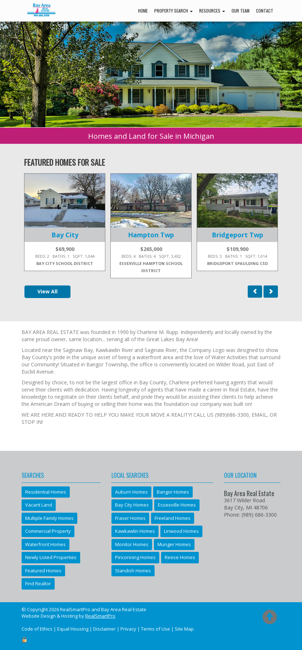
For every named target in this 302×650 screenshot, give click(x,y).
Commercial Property (48, 531)
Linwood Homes (181, 531)
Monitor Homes (131, 544)
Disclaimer (104, 629)
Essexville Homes (177, 505)
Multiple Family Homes (49, 518)
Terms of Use (155, 629)
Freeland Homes (173, 518)
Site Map (184, 629)
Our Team (241, 11)
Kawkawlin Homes (135, 531)
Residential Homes (45, 492)
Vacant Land (38, 505)
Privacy (128, 629)
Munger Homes (174, 544)
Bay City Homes (132, 505)
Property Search (173, 11)
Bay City (64, 234)
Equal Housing (72, 629)
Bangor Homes (173, 492)
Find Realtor (38, 583)
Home (143, 11)
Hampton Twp (151, 234)
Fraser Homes (130, 518)
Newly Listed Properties (51, 557)
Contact (264, 11)
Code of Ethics (37, 629)
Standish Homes (133, 570)
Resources (212, 11)
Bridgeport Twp (237, 234)
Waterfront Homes (45, 544)
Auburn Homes (131, 492)
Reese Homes (180, 557)
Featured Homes (43, 570)
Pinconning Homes (135, 557)
